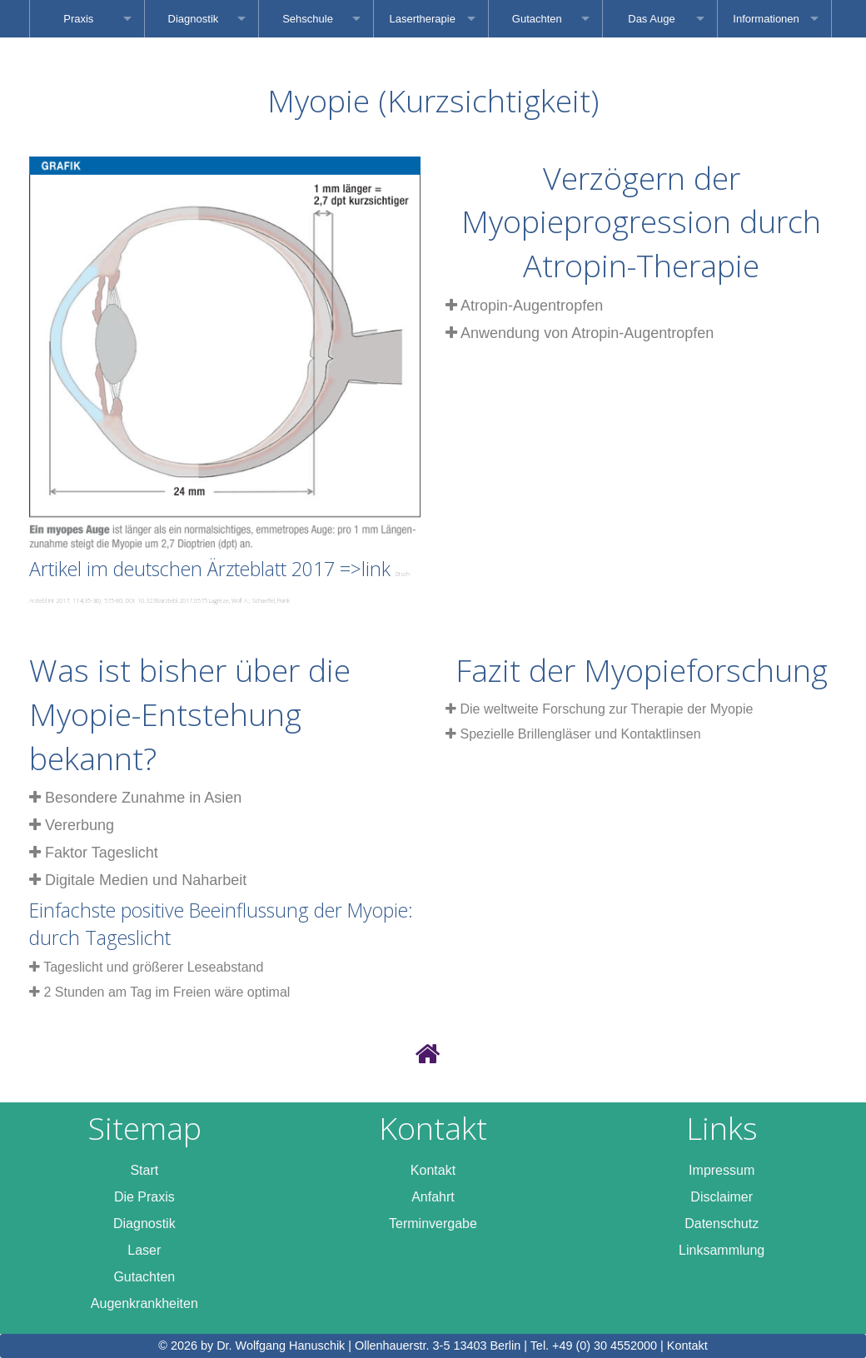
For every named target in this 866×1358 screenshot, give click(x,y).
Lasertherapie (422, 18)
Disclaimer (721, 1197)
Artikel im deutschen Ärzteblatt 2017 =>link (219, 579)
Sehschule (307, 18)
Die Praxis (144, 1197)
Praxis (78, 18)
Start (144, 1170)
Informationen (766, 18)
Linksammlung (721, 1250)
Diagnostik (193, 18)
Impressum (721, 1170)
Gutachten (537, 18)
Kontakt (433, 1170)
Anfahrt (433, 1197)
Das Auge (651, 18)
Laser (144, 1250)
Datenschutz (721, 1223)
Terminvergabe (433, 1223)
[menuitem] (87, 18)
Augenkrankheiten (144, 1303)
